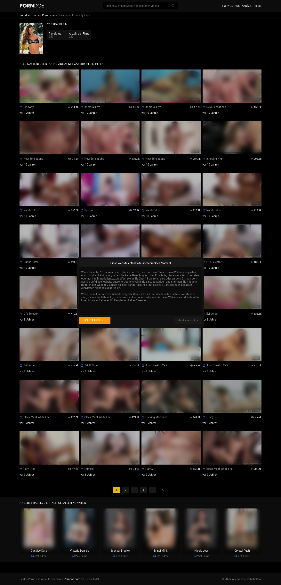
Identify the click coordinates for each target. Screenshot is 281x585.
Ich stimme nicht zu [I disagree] (188, 320)
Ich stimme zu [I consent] (94, 320)
